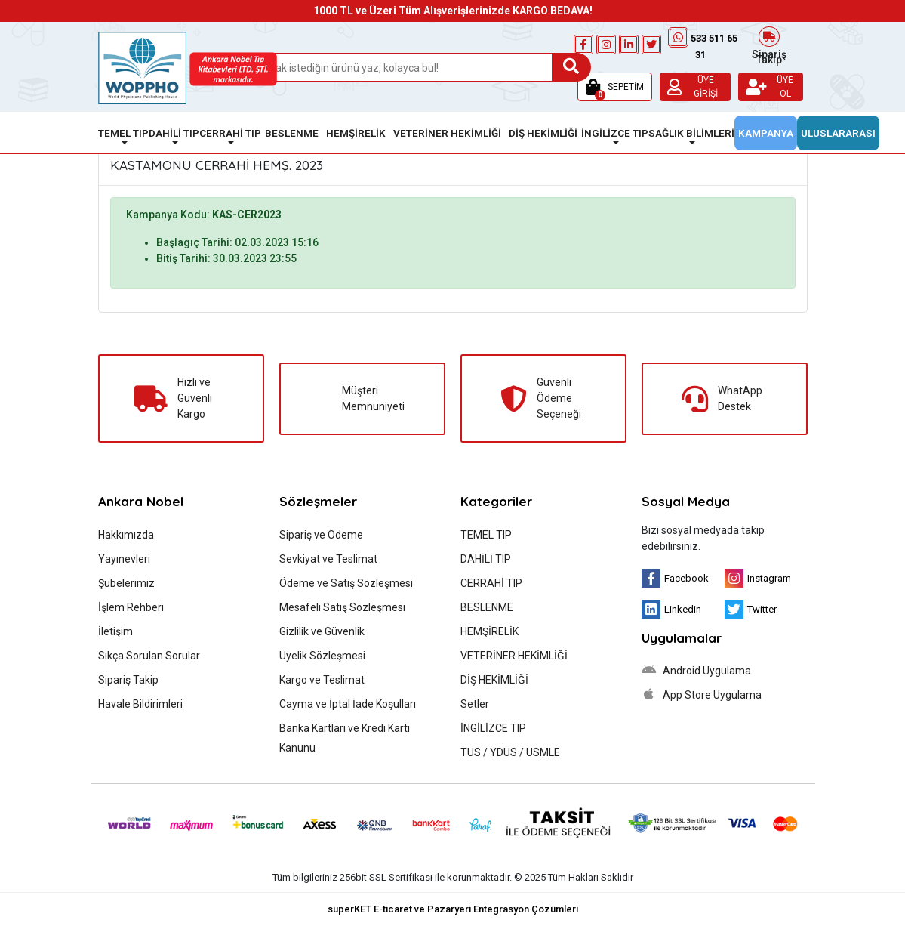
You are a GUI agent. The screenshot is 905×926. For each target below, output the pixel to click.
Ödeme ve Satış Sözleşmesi (346, 583)
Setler (474, 704)
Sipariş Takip (769, 44)
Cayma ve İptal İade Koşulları (347, 704)
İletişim (115, 631)
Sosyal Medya (686, 501)
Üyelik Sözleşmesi (322, 656)
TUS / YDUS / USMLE (510, 752)
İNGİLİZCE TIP (493, 728)
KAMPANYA (765, 133)
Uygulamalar (682, 638)
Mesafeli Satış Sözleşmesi (342, 607)
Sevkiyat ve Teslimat (328, 559)
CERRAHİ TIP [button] (230, 133)
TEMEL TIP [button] (123, 133)
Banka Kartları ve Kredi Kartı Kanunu (344, 738)
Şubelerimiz (126, 583)
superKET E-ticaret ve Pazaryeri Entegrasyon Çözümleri (453, 909)
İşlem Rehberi (131, 607)
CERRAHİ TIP (491, 583)
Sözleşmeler (318, 501)
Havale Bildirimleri (140, 704)
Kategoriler (496, 501)
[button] (614, 86)
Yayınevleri (124, 559)
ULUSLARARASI (838, 133)
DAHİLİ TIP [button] (174, 133)
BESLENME (486, 607)
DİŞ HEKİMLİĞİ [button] (543, 133)
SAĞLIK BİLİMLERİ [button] (691, 133)
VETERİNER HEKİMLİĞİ (514, 656)
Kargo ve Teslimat (322, 680)
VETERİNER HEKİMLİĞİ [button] (447, 133)
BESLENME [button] (292, 133)
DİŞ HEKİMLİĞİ (494, 680)
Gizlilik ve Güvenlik (322, 631)
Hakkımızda (126, 535)
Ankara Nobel (140, 501)
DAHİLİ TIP (485, 559)
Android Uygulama (696, 670)
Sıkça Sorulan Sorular (149, 656)
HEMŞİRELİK (489, 631)
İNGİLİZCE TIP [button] (614, 133)
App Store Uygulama (702, 694)
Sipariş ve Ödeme (321, 535)
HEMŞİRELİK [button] (356, 133)
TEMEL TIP (486, 535)
